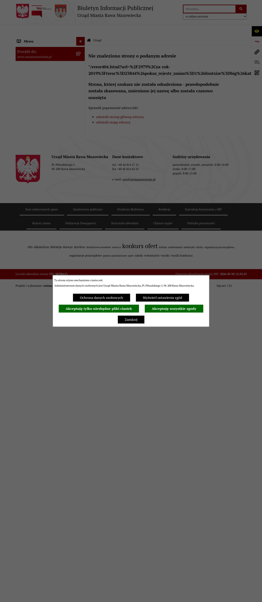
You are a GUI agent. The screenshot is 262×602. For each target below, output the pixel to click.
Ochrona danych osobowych (101, 297)
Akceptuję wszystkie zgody (174, 308)
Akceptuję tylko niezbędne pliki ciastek (99, 308)
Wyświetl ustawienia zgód (162, 297)
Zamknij (131, 319)
